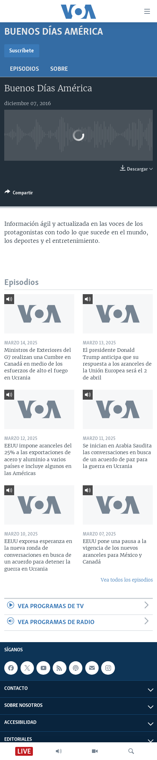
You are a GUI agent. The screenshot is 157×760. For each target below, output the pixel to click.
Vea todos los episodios (127, 580)
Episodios (24, 69)
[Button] (19, 194)
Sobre (59, 69)
